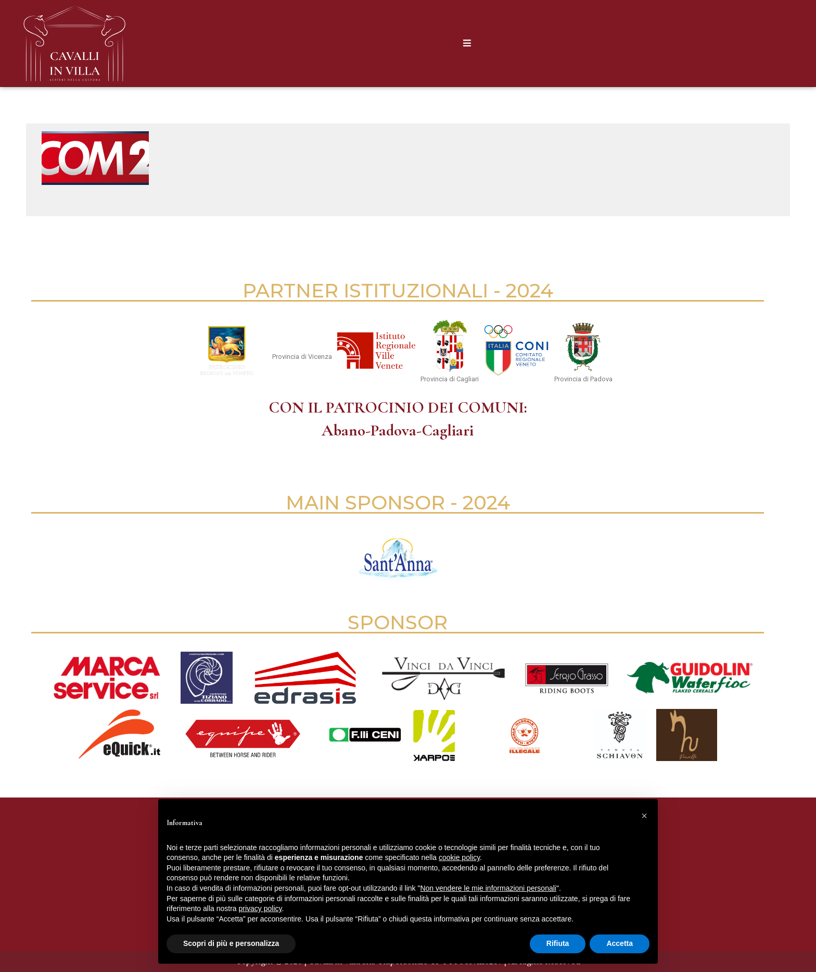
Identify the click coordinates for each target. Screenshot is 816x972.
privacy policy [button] (260, 908)
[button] (644, 815)
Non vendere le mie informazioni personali (488, 888)
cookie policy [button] (459, 857)
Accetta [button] (619, 943)
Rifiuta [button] (557, 943)
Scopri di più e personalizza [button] (231, 943)
